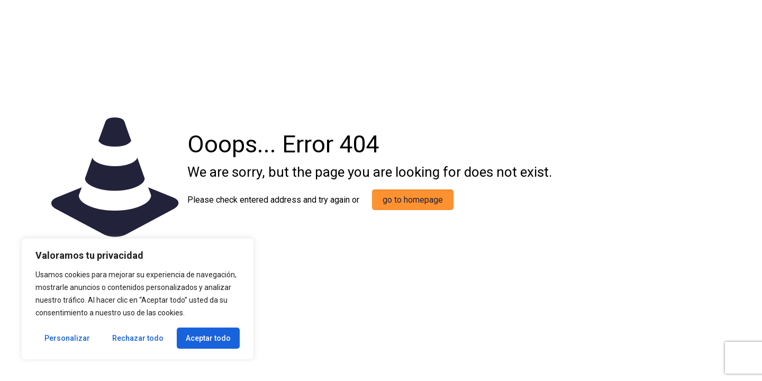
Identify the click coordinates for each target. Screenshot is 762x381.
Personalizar (67, 338)
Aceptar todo (208, 338)
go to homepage (413, 200)
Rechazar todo (138, 338)
